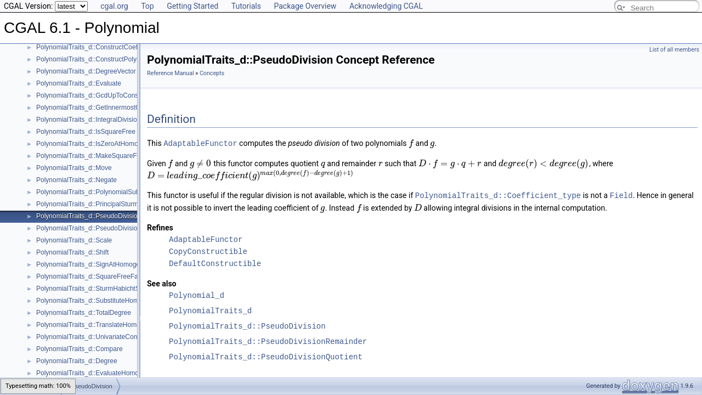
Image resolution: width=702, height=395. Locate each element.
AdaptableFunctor (200, 143)
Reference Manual (170, 73)
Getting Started (192, 6)
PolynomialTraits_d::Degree (76, 361)
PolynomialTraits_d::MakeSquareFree (91, 156)
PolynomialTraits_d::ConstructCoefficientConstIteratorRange (124, 47)
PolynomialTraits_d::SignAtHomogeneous (97, 264)
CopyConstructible (208, 250)
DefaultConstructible (215, 262)
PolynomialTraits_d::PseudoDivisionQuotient (266, 356)
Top (147, 6)
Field (621, 194)
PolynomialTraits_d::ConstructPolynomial (96, 59)
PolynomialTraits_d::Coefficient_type (498, 194)
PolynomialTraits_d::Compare (79, 349)
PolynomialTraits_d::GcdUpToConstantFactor (102, 95)
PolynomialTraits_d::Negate (76, 180)
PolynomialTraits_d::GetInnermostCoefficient (101, 107)
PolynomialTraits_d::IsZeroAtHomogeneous (99, 144)
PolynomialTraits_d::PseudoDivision (88, 216)
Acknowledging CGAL (386, 6)
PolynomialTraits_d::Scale (74, 240)
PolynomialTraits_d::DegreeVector (86, 71)
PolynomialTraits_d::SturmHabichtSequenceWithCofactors (121, 288)
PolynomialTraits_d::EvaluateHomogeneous (100, 373)
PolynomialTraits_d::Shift (72, 252)
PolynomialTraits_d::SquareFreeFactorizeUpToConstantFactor (127, 276)
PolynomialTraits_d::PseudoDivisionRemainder (104, 228)
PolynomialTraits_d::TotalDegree (83, 313)
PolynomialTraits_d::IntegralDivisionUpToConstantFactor (118, 119)
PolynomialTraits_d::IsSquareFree (85, 132)
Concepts (212, 73)
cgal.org (114, 6)
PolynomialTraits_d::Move (74, 168)
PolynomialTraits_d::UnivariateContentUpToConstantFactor (122, 337)
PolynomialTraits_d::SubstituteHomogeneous (102, 300)
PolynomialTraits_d (210, 309)
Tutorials (246, 6)
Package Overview (305, 6)
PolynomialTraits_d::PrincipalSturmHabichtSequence (113, 204)
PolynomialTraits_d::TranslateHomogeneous (101, 325)
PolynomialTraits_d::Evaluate (78, 83)
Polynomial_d (196, 294)
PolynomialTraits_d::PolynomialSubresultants (102, 192)
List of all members (674, 49)
